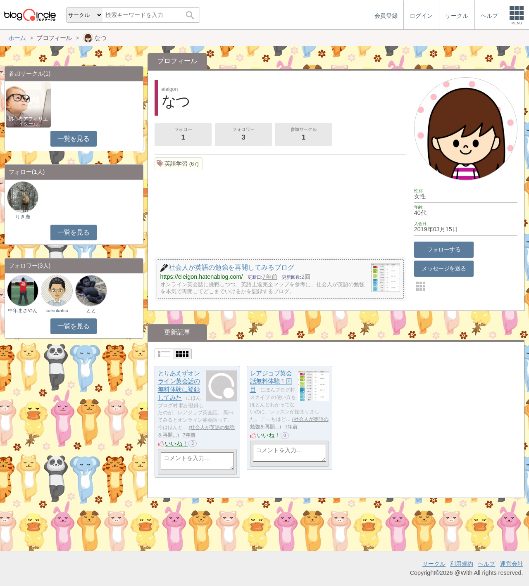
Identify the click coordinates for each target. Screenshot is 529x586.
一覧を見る (73, 138)
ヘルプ (486, 563)
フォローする (444, 249)
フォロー (183, 134)
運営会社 (511, 563)
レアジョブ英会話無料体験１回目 (271, 381)
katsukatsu (56, 310)
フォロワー (243, 134)
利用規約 (461, 563)
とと (91, 310)
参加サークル (303, 134)
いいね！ (176, 443)
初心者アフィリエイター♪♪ (28, 121)
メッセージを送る (444, 268)
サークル (434, 563)
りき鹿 (22, 216)
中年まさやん (23, 310)
